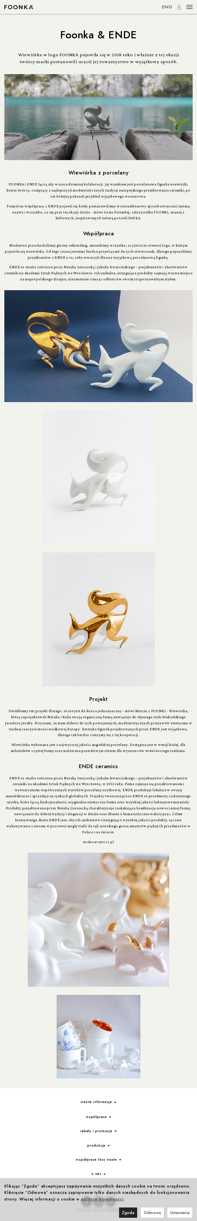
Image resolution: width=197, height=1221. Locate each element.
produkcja (98, 1145)
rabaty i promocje (98, 1131)
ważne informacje (98, 1101)
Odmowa (152, 1213)
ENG (167, 7)
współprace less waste (98, 1159)
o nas (98, 1173)
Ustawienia (179, 1213)
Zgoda (128, 1213)
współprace (98, 1116)
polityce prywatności (102, 1199)
